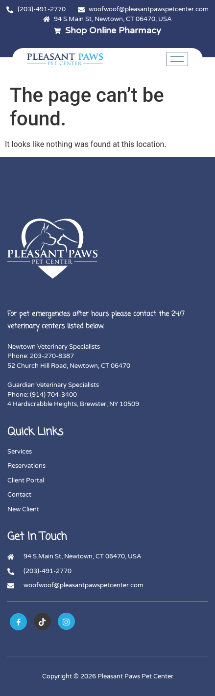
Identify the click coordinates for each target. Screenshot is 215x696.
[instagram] (66, 621)
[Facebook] (18, 621)
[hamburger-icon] (177, 59)
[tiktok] (42, 621)
